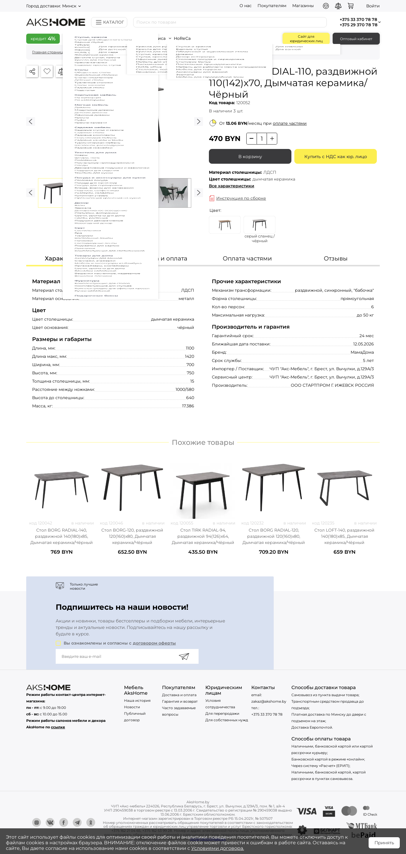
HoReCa (192, 38)
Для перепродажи (222, 713)
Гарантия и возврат (180, 701)
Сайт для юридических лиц (306, 38)
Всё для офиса (156, 38)
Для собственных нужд (226, 720)
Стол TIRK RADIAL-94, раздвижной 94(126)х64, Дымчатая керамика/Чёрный (203, 536)
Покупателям (272, 5)
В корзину (250, 156)
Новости (132, 707)
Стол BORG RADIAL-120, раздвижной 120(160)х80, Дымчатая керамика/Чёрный (273, 536)
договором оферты (154, 643)
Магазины (303, 5)
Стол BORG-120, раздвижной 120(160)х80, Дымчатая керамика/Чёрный (132, 536)
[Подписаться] (184, 656)
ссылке (58, 727)
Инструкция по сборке (241, 198)
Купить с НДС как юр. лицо (335, 156)
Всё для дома (115, 38)
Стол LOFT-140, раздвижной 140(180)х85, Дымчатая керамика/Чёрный (344, 536)
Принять (384, 842)
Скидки (80, 38)
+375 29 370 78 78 (358, 24)
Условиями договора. (217, 848)
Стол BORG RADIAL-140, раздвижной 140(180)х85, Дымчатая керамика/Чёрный (61, 536)
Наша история (137, 700)
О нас (246, 5)
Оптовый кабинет (356, 39)
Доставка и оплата (179, 695)
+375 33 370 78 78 (267, 714)
